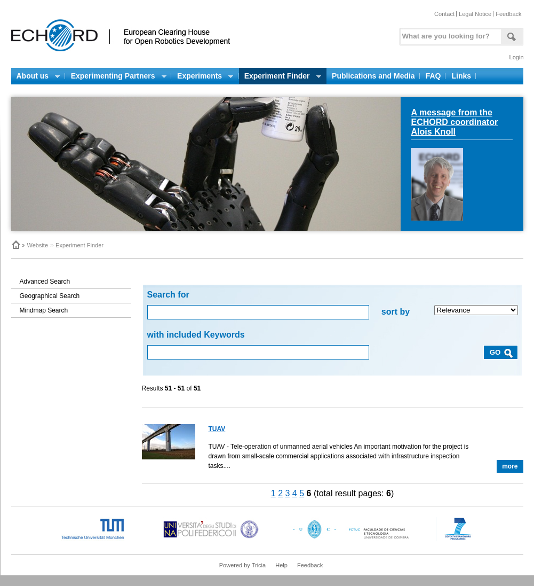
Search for (168, 294)
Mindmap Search (44, 310)
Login (516, 57)
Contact (444, 14)
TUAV (217, 429)
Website (38, 245)
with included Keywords (196, 334)
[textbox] (449, 34)
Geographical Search (50, 296)
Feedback (508, 14)
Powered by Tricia (242, 565)
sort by (395, 311)
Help (281, 565)
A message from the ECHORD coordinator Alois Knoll (454, 122)
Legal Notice (475, 14)
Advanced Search (45, 281)
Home (15, 244)
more (509, 466)
